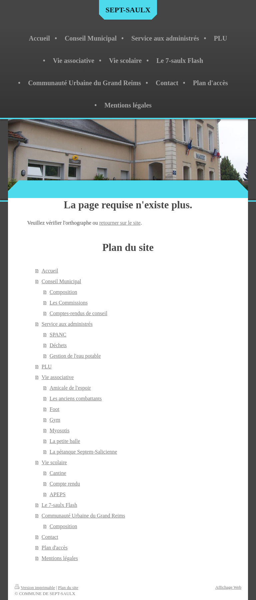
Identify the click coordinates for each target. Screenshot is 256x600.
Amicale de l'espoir (70, 388)
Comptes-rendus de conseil (78, 313)
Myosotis (60, 430)
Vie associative (58, 377)
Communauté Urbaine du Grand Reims (83, 515)
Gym (55, 420)
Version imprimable (35, 587)
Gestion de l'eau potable (75, 356)
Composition (63, 292)
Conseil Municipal (61, 281)
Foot (54, 409)
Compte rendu (65, 484)
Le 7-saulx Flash (59, 505)
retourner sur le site (120, 223)
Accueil (50, 271)
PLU (47, 366)
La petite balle (65, 441)
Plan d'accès (55, 547)
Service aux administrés (67, 324)
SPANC (58, 334)
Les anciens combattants (76, 398)
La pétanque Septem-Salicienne (83, 452)
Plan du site (68, 587)
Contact (50, 537)
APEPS (58, 494)
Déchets (58, 345)
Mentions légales (60, 558)
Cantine (58, 473)
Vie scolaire (54, 462)
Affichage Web (228, 587)
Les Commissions (69, 302)
